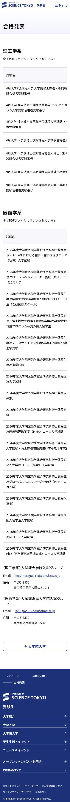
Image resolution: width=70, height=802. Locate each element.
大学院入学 (38, 676)
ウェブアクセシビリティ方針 (17, 791)
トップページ (11, 676)
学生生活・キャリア (35, 741)
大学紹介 (35, 716)
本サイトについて (12, 785)
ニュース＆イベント (35, 750)
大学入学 (35, 724)
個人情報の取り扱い (52, 785)
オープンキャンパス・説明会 (35, 761)
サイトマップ (31, 785)
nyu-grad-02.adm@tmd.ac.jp (35, 610)
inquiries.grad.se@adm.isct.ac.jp (37, 575)
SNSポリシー (42, 791)
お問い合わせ (35, 770)
